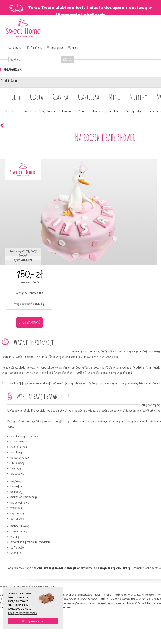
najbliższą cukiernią (115, 568)
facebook (36, 48)
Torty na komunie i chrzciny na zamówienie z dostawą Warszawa (124, 595)
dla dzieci (11, 111)
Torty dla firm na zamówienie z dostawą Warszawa (73, 599)
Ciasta (36, 96)
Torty (14, 96)
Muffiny (138, 96)
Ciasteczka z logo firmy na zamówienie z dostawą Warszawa (116, 603)
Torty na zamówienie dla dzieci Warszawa (72, 595)
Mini (114, 96)
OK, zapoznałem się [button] (32, 621)
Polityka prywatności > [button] (22, 613)
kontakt (17, 48)
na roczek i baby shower (39, 111)
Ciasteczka (88, 96)
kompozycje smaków (106, 111)
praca (75, 48)
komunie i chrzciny (74, 111)
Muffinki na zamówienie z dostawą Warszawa (65, 603)
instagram (57, 48)
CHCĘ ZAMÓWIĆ (29, 322)
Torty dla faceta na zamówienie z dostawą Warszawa (124, 599)
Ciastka (60, 96)
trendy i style (134, 111)
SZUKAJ (67, 59)
